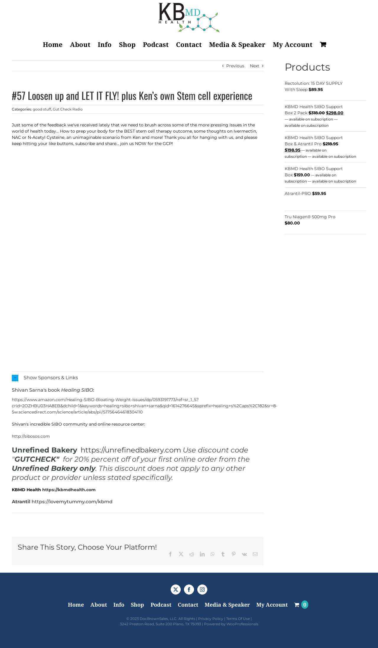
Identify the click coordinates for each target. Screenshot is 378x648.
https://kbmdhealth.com (69, 489)
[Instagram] (202, 589)
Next (254, 66)
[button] (137, 378)
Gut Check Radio (68, 109)
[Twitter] (176, 589)
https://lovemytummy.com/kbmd (72, 501)
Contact (188, 604)
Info (118, 604)
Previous (235, 66)
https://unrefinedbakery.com (131, 450)
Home (76, 604)
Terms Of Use (238, 618)
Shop (137, 604)
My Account (272, 604)
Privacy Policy (210, 618)
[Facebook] (189, 589)
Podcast (161, 604)
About (98, 604)
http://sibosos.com (31, 436)
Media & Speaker (227, 604)
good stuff (42, 109)
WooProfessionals (242, 624)
